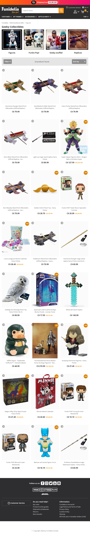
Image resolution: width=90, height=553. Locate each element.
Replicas (78, 52)
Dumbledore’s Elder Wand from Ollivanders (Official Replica (45, 107)
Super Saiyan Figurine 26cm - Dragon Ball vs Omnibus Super (74, 158)
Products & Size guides (41, 507)
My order (36, 504)
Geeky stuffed (56, 52)
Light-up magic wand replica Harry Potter (45, 158)
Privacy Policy (64, 509)
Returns (35, 512)
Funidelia (5, 23)
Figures (12, 52)
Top (84, 17)
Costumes (6, 17)
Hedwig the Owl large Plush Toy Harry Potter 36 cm (16, 311)
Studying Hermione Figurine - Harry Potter (74, 362)
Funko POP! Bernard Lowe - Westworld (15, 463)
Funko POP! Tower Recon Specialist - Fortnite (74, 209)
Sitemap (62, 514)
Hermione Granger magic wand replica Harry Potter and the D (74, 260)
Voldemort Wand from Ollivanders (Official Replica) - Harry (45, 260)
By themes (17, 17)
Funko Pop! (34, 52)
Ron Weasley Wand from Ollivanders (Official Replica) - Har (15, 209)
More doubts (37, 514)
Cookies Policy (64, 512)
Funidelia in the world (66, 504)
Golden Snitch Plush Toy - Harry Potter (45, 209)
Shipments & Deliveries (41, 509)
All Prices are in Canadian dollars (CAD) (72, 517)
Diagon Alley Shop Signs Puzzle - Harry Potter (16, 412)
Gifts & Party (43, 17)
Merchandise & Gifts (17, 23)
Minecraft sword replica (74, 310)
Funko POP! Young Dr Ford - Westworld (74, 412)
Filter (7, 61)
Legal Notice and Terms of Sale (70, 507)
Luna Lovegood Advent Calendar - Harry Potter (16, 260)
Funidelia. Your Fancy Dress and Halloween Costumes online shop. (10, 10)
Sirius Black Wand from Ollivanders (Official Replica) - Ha (16, 158)
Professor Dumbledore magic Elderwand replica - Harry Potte (74, 463)
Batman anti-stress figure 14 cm (45, 462)
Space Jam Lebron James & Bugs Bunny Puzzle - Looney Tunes (45, 311)
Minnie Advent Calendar (45, 411)
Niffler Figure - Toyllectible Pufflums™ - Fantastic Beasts (16, 362)
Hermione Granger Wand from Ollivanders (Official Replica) (15, 107)
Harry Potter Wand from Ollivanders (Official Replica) (74, 107)
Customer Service (16, 503)
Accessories (30, 17)
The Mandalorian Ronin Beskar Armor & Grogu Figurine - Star (45, 362)
